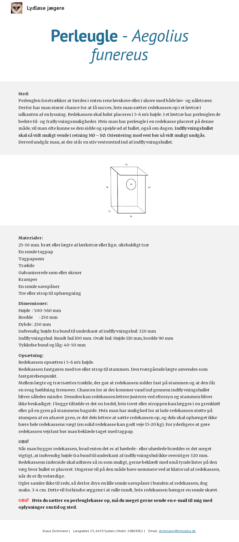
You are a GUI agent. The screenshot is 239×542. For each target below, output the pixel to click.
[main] (119, 45)
